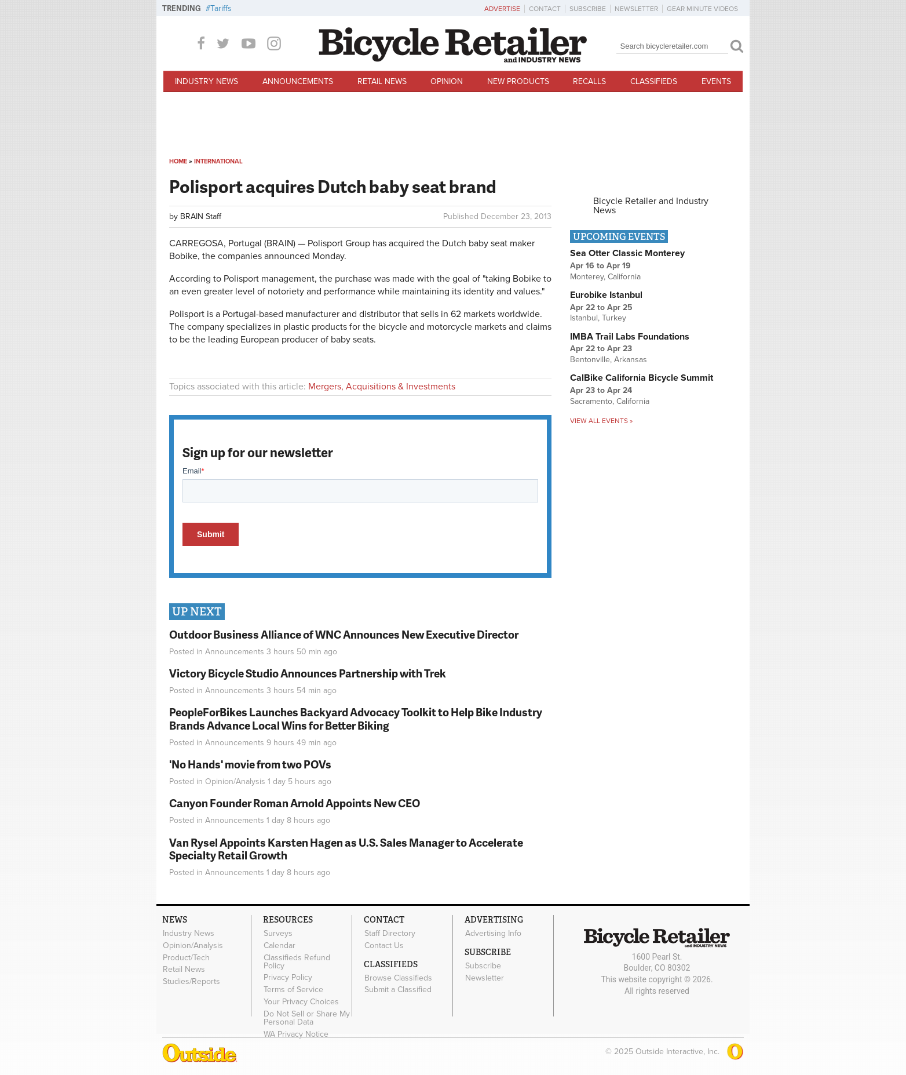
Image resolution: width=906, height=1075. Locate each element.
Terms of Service (293, 989)
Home (178, 161)
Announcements (297, 81)
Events (716, 81)
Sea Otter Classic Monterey (627, 253)
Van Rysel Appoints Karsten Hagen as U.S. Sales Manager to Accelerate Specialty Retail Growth (346, 849)
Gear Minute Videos (702, 9)
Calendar (279, 945)
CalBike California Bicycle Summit (641, 378)
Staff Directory (389, 933)
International (218, 161)
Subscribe (587, 9)
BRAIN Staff (200, 216)
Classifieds (653, 81)
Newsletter (636, 9)
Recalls (589, 81)
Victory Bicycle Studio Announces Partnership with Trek (307, 673)
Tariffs (221, 8)
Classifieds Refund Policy (297, 961)
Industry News (206, 81)
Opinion (446, 81)
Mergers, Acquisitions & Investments (381, 386)
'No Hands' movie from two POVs (250, 764)
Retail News (382, 81)
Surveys (278, 933)
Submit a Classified (398, 989)
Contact (545, 9)
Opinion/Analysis (235, 781)
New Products (518, 81)
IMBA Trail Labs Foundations (629, 336)
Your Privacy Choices (301, 1001)
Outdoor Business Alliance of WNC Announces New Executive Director (343, 634)
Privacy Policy (288, 977)
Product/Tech (186, 957)
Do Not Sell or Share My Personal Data (307, 1017)
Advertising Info (493, 933)
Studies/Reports (191, 981)
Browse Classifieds (398, 977)
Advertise (502, 9)
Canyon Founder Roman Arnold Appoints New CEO (294, 803)
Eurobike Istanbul (606, 295)
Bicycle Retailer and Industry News (650, 205)
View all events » (601, 421)
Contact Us (384, 945)
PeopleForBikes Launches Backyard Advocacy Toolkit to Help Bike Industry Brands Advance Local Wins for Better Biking (355, 718)
